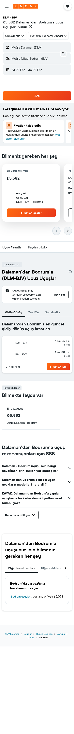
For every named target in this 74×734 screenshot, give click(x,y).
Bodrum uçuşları (21, 596)
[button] (6, 6)
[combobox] (14, 36)
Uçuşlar (28, 633)
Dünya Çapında (44, 633)
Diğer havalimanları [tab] (21, 568)
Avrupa (61, 633)
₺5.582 (9, 22)
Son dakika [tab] (52, 312)
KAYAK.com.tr (12, 633)
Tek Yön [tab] (33, 312)
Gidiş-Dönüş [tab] (13, 312)
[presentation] (30, 26)
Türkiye (30, 637)
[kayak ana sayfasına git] (25, 6)
